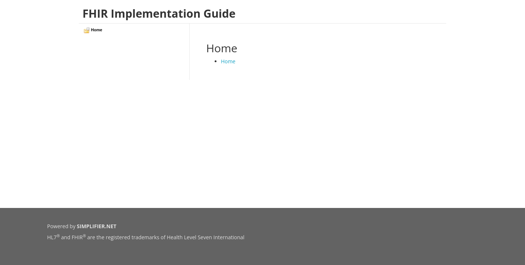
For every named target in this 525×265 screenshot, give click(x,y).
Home (228, 61)
